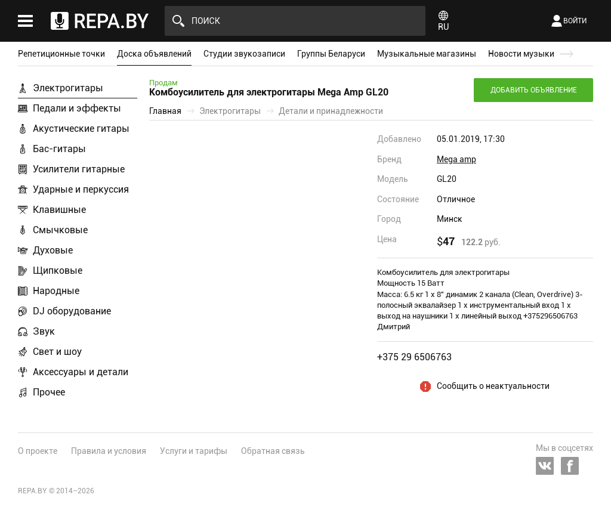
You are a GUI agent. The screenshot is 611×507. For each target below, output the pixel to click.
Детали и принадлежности (331, 111)
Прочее (49, 392)
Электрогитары (68, 88)
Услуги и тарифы (193, 451)
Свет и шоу (57, 351)
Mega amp (456, 159)
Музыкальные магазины (426, 53)
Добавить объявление (533, 90)
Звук (44, 331)
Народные (56, 290)
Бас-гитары (59, 148)
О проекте (37, 451)
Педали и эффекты (77, 108)
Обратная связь (273, 451)
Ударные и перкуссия (81, 189)
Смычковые (60, 230)
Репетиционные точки (61, 53)
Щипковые (57, 270)
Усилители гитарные (79, 169)
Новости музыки (521, 53)
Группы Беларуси (331, 53)
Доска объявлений (154, 53)
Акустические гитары (81, 128)
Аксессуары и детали (80, 372)
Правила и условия (108, 451)
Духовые (53, 250)
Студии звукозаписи (244, 53)
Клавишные (59, 209)
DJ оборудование (72, 311)
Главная (165, 111)
